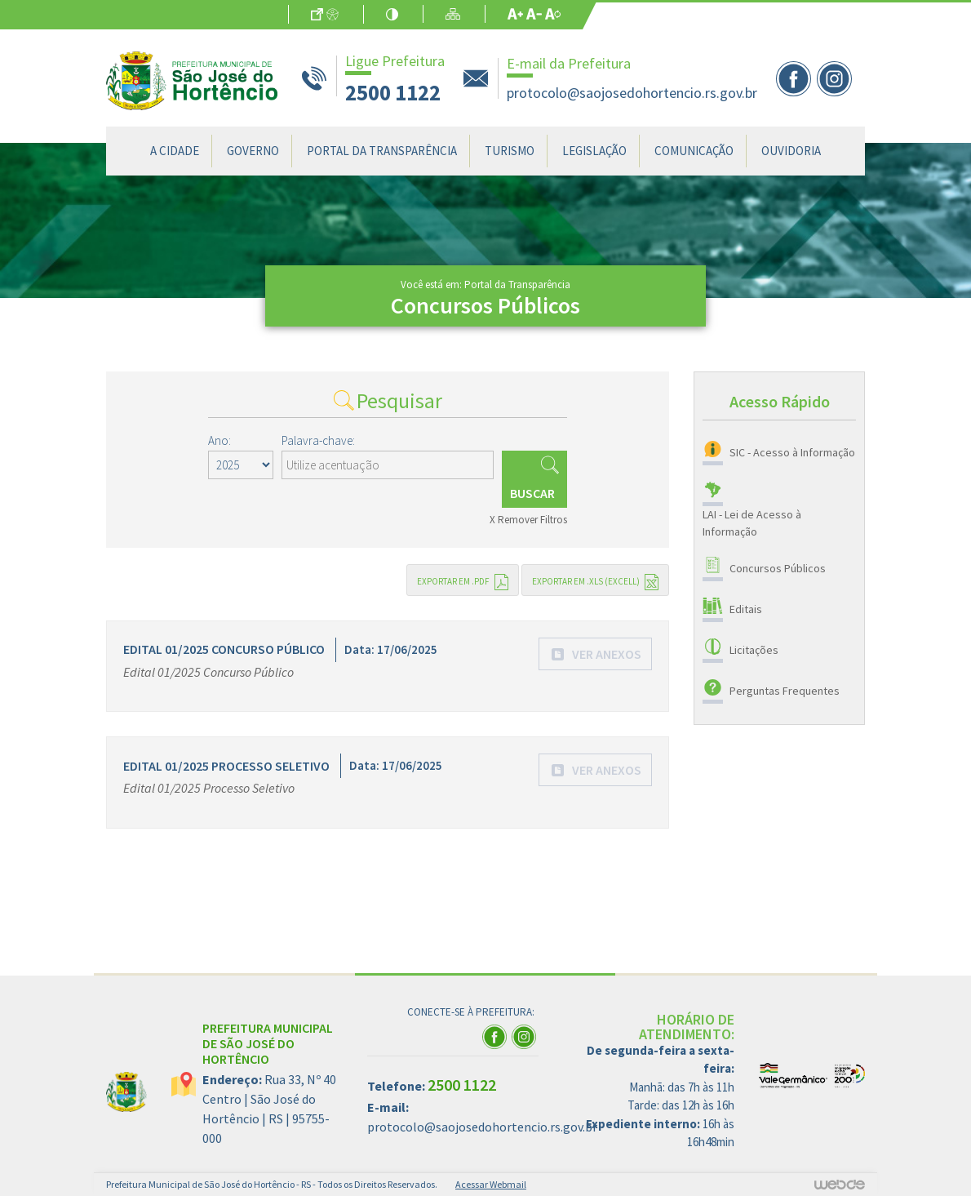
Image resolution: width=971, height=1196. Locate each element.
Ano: (219, 440)
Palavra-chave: (318, 440)
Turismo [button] (509, 150)
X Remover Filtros (528, 520)
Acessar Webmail (490, 1184)
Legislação (594, 150)
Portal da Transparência (382, 150)
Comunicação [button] (694, 150)
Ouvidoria (791, 150)
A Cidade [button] (174, 150)
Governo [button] (253, 150)
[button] (596, 654)
